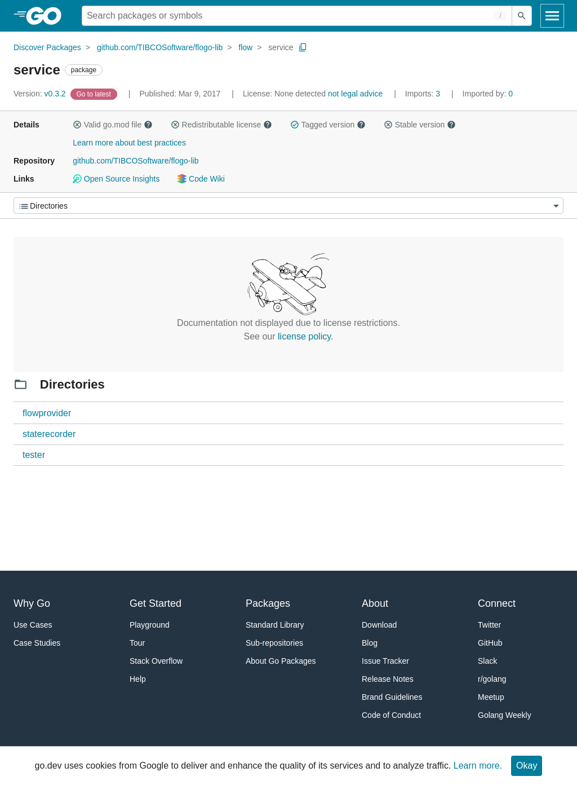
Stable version (420, 124)
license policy (304, 336)
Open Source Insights (116, 178)
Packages (268, 603)
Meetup (491, 697)
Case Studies (37, 642)
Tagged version (328, 124)
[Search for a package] (297, 16)
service (280, 47)
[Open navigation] (552, 16)
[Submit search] (522, 16)
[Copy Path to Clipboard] (303, 47)
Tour (137, 642)
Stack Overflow (156, 660)
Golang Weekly (504, 715)
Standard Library (275, 624)
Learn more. (478, 765)
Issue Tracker (385, 660)
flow (245, 47)
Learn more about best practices (129, 142)
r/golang (492, 678)
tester (34, 455)
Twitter (489, 624)
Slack (487, 660)
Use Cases (33, 624)
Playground (150, 624)
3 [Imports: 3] (423, 93)
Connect (497, 603)
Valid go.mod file (113, 124)
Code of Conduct (391, 715)
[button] (77, 124)
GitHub (490, 642)
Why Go (32, 603)
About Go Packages (281, 660)
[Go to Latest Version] (94, 93)
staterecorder (49, 434)
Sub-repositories (274, 642)
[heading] (48, 16)
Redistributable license (221, 124)
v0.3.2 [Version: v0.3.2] (41, 93)
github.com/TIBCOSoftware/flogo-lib (160, 47)
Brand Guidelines (392, 697)
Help (138, 678)
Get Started (155, 603)
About (375, 603)
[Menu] (288, 205)
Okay (526, 765)
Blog (370, 642)
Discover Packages (47, 47)
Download (379, 624)
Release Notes (388, 678)
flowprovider (47, 413)
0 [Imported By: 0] (488, 93)
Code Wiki (200, 178)
